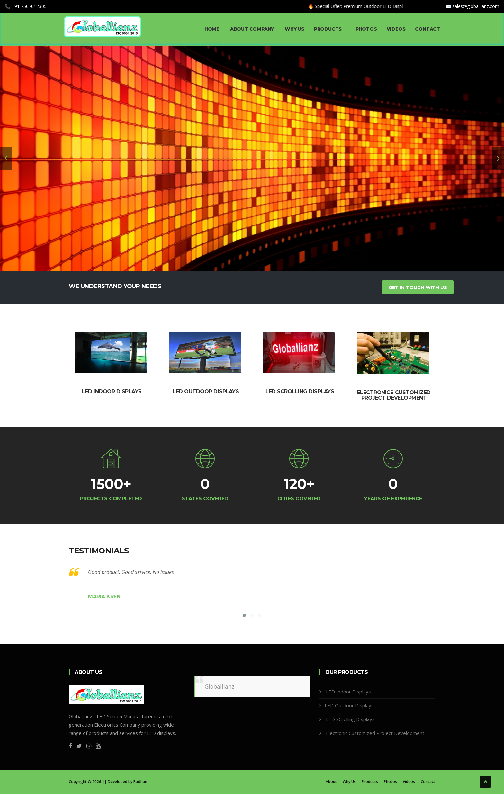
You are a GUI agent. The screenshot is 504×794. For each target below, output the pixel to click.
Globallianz (220, 686)
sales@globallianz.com (475, 6)
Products (330, 29)
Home (209, 29)
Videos (396, 29)
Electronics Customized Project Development (394, 395)
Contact (427, 29)
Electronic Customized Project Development (374, 733)
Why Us (294, 29)
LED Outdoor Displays (206, 391)
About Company (251, 29)
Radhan (140, 781)
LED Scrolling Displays (300, 391)
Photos (366, 29)
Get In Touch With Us (418, 287)
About (331, 782)
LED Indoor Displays (112, 391)
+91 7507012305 (29, 6)
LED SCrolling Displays (350, 719)
